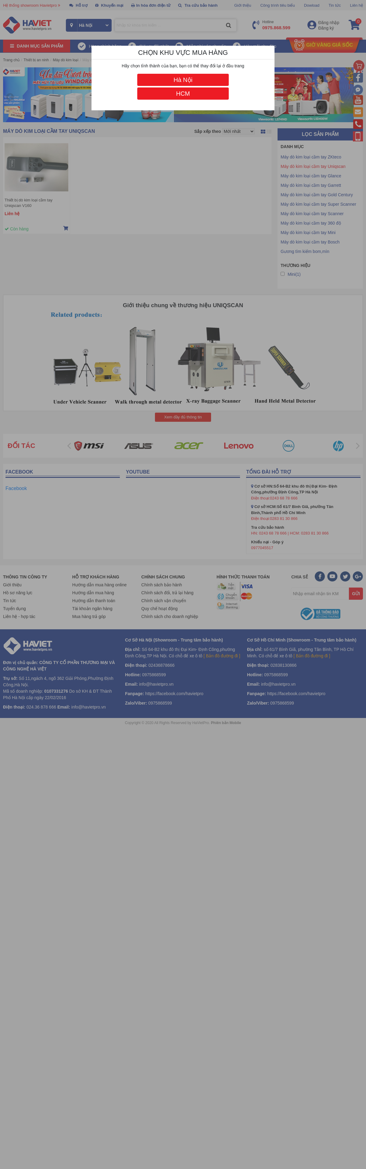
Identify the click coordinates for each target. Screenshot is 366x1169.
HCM (183, 93)
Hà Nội (183, 79)
